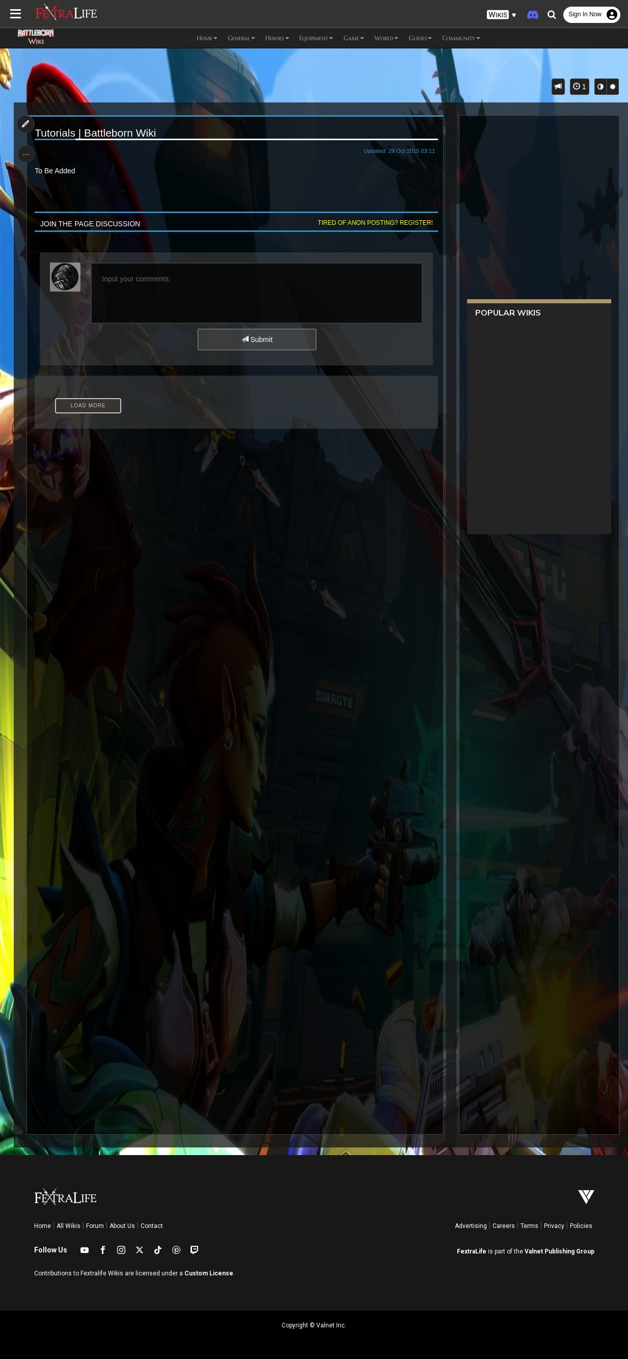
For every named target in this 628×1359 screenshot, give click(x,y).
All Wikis (68, 1226)
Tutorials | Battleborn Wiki (96, 133)
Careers (504, 1226)
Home (42, 1226)
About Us (122, 1226)
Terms (529, 1226)
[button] (501, 15)
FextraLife (471, 1251)
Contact (152, 1226)
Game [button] (353, 38)
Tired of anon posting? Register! (374, 222)
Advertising (471, 1226)
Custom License (208, 1273)
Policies (581, 1226)
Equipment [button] (316, 38)
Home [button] (207, 38)
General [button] (241, 38)
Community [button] (461, 38)
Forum (95, 1226)
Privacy (554, 1226)
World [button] (386, 38)
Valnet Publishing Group (559, 1251)
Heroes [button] (277, 38)
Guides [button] (420, 38)
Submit (256, 339)
